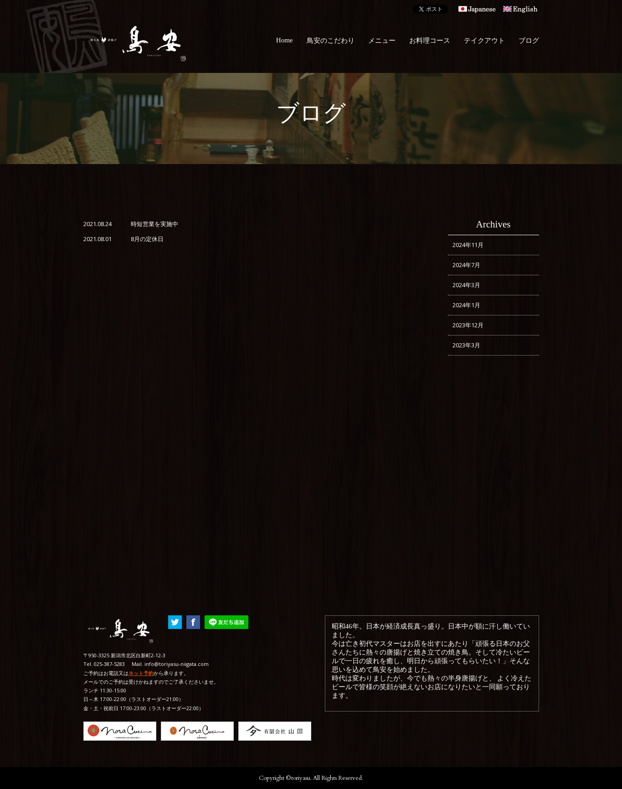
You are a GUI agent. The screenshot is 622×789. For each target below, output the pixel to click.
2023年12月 (467, 325)
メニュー (382, 40)
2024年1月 (466, 305)
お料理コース (429, 40)
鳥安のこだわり (331, 40)
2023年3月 (466, 345)
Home (284, 40)
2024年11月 (467, 245)
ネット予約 (141, 673)
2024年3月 (466, 285)
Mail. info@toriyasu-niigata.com (170, 663)
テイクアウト (484, 40)
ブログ (529, 40)
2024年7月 (466, 265)
